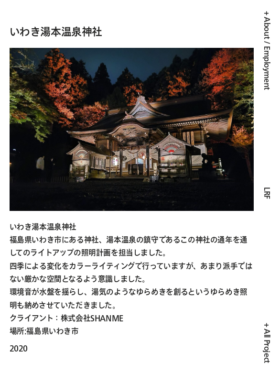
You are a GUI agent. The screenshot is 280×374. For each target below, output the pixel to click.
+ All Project (266, 343)
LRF (267, 193)
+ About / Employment (267, 50)
